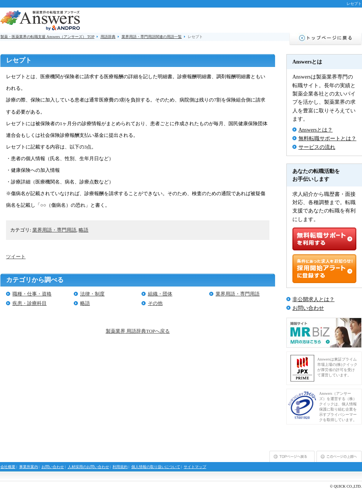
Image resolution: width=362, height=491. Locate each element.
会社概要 (7, 467)
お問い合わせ (308, 308)
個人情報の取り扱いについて (155, 467)
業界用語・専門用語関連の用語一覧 (152, 37)
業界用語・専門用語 (54, 230)
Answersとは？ (315, 130)
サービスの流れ (316, 147)
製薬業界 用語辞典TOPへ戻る (138, 331)
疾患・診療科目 (29, 303)
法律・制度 (92, 294)
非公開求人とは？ (313, 299)
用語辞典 (108, 37)
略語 (83, 230)
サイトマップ (195, 467)
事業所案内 (28, 467)
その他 (155, 303)
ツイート (16, 256)
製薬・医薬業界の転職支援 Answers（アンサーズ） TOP (47, 37)
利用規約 (120, 467)
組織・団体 (160, 294)
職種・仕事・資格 (32, 294)
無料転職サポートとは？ (327, 138)
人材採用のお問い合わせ (88, 467)
